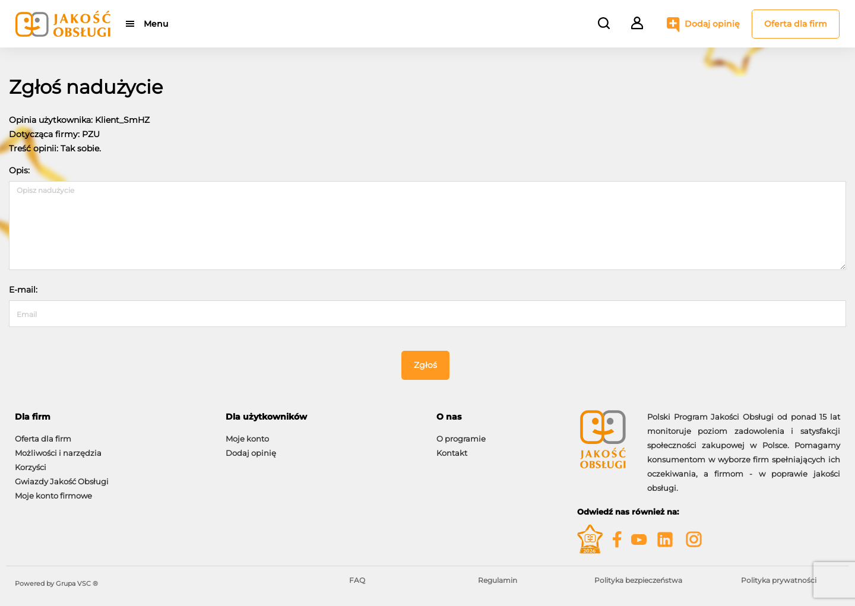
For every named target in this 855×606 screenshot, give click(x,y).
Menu (156, 23)
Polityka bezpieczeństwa (638, 580)
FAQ (357, 580)
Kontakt (451, 453)
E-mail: (23, 289)
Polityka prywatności (778, 580)
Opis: (19, 170)
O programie (461, 438)
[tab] (111, 417)
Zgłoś (425, 365)
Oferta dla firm (795, 23)
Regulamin (497, 580)
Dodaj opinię (712, 24)
